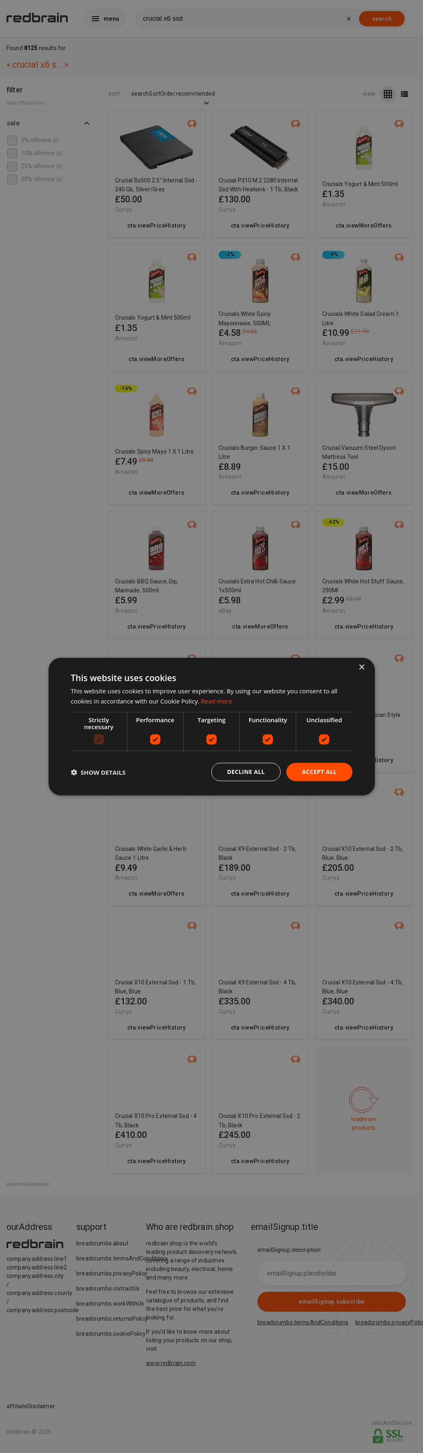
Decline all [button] (246, 772)
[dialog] (212, 726)
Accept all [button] (319, 772)
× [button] (362, 667)
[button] (98, 772)
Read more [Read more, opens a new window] (217, 701)
